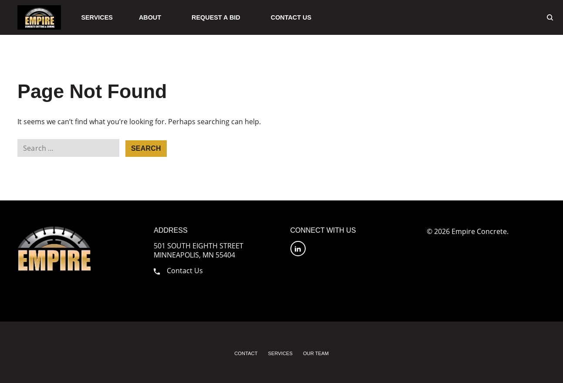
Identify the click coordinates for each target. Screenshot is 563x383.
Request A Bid (216, 17)
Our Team (316, 353)
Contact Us (291, 17)
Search (146, 148)
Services (97, 17)
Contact (245, 353)
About (150, 17)
